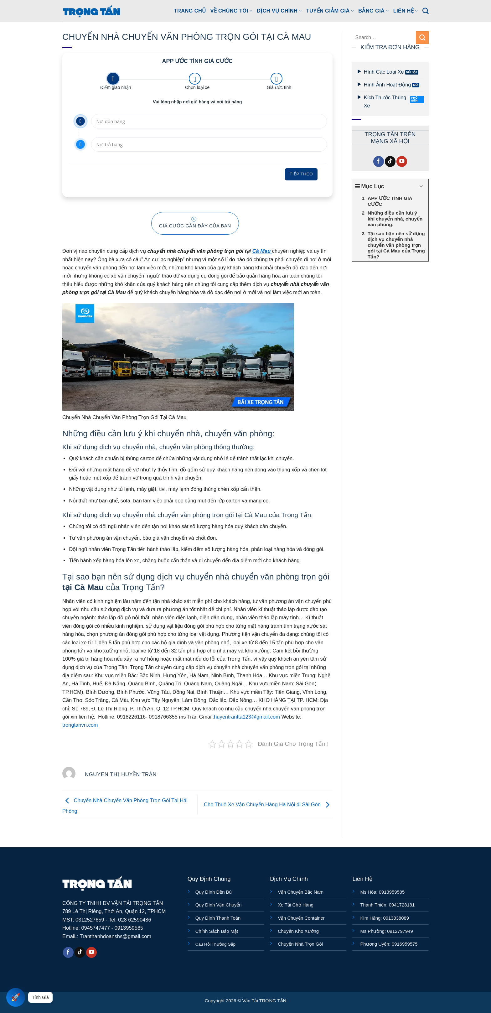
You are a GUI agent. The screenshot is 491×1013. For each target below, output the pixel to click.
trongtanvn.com (80, 725)
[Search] (425, 11)
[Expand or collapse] (421, 187)
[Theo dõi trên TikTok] (390, 161)
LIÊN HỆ (405, 11)
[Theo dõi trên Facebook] (378, 161)
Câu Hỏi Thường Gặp (215, 944)
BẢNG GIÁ (373, 11)
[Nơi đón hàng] (208, 121)
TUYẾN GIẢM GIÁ (330, 11)
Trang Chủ (190, 10)
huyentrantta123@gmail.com (247, 716)
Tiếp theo (301, 174)
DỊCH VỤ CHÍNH (279, 11)
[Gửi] (422, 37)
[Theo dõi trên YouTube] (401, 161)
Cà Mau (262, 251)
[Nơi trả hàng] (208, 144)
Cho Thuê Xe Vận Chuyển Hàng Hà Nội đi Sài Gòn (268, 804)
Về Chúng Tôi (231, 11)
